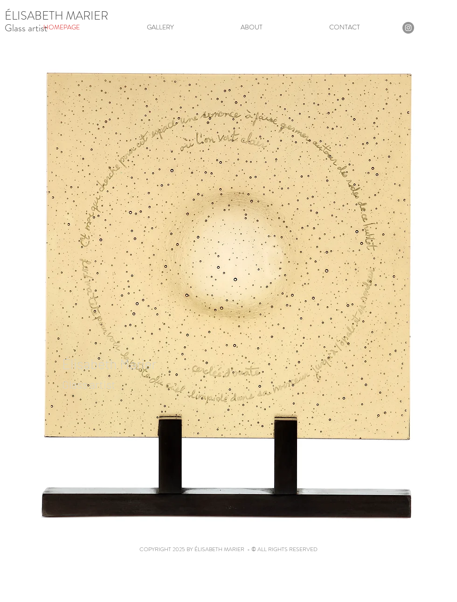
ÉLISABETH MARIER (56, 15)
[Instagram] (408, 28)
